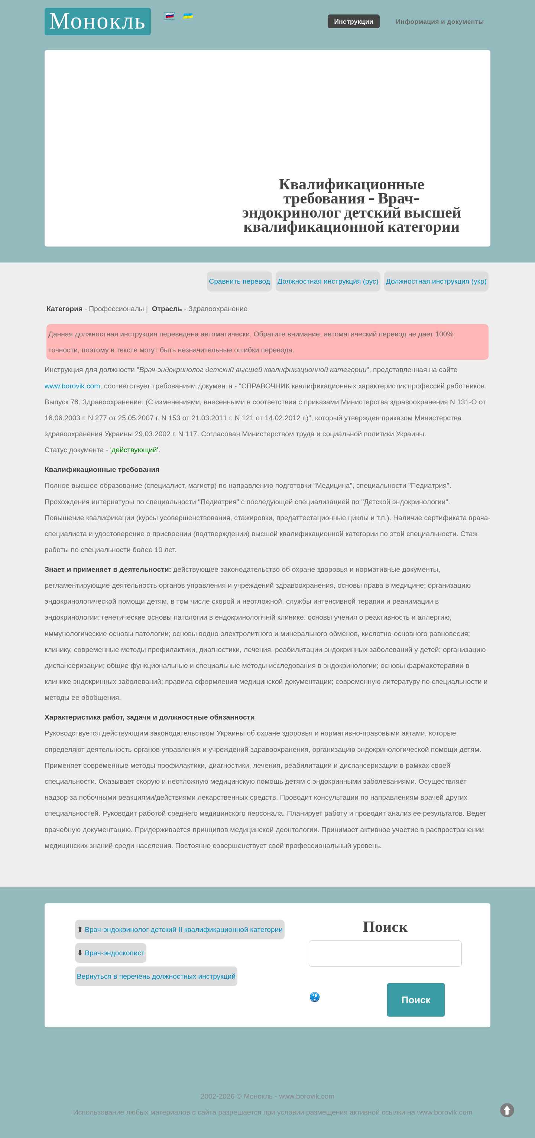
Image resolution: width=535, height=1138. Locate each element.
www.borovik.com (72, 386)
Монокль (97, 21)
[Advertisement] (267, 120)
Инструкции (353, 21)
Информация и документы (440, 21)
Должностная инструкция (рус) (328, 281)
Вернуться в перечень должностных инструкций (156, 976)
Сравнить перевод (239, 281)
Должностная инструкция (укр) (436, 281)
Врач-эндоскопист (115, 953)
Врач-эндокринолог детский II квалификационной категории (184, 929)
